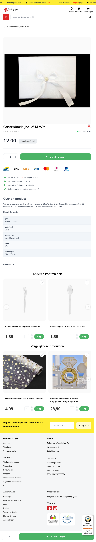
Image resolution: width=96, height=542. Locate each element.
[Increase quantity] (32, 335)
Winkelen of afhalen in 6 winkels (21, 185)
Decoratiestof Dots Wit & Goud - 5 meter (24, 398)
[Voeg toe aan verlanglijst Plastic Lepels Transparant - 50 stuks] (87, 282)
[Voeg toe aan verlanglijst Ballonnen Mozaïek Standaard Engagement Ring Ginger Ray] (87, 355)
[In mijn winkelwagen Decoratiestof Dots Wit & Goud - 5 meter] (39, 408)
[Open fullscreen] (47, 80)
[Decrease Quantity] (6, 156)
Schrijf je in (84, 425)
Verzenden (7, 466)
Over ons (6, 443)
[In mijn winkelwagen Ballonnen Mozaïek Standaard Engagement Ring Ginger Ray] (84, 408)
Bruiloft (6, 508)
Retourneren (8, 470)
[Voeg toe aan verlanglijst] (89, 126)
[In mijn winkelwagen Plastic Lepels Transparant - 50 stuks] (84, 336)
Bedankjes (7, 496)
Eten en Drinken (9, 516)
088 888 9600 (52, 459)
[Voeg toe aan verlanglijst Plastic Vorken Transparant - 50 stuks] (42, 282)
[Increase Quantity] (15, 156)
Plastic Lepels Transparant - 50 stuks (67, 326)
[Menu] (92, 516)
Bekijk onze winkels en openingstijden (62, 496)
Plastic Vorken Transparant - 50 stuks (22, 326)
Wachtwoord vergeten (12, 478)
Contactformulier (9, 451)
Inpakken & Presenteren (12, 500)
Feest (5, 504)
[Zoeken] (89, 17)
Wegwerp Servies (10, 512)
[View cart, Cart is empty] (88, 10)
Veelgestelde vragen (11, 462)
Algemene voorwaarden (12, 481)
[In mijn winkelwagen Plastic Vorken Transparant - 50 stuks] (39, 336)
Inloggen (6, 474)
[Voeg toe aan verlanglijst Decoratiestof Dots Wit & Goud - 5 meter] (42, 355)
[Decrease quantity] (32, 338)
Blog (5, 485)
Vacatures (7, 447)
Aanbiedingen (8, 520)
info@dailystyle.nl (54, 463)
